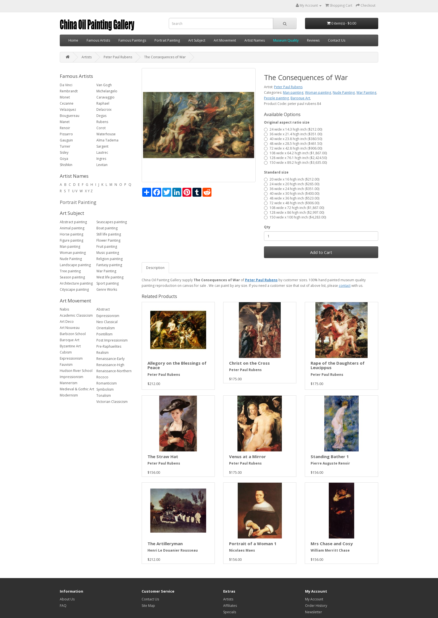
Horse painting (71, 234)
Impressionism (71, 376)
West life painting (109, 277)
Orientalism (105, 328)
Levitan (102, 164)
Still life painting (108, 234)
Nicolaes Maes (242, 550)
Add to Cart (321, 252)
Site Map (148, 605)
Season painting (72, 277)
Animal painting (72, 228)
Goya (64, 158)
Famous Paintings (132, 40)
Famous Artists (98, 40)
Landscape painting (75, 265)
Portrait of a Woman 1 (253, 543)
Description (155, 267)
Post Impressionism (112, 340)
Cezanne (66, 103)
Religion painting (109, 258)
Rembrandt (69, 91)
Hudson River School (76, 370)
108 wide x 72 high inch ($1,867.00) (294, 207)
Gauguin (66, 140)
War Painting (106, 271)
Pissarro (66, 134)
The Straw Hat (162, 456)
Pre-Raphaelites (108, 346)
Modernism (69, 395)
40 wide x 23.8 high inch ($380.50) (293, 138)
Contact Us (336, 40)
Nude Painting (71, 258)
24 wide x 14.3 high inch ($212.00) (293, 129)
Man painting (70, 246)
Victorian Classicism (112, 401)
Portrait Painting (167, 40)
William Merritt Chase (330, 550)
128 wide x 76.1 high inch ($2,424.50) (295, 157)
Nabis (64, 309)
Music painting (107, 252)
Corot (101, 128)
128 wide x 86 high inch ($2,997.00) (294, 212)
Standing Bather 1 (330, 456)
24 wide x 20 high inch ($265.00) (291, 184)
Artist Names (254, 40)
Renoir (65, 128)
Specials (229, 612)
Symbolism (105, 389)
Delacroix (103, 109)
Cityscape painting (74, 289)
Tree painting (70, 271)
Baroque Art (69, 340)
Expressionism (71, 358)
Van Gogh (104, 85)
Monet (65, 97)
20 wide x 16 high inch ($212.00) (291, 179)
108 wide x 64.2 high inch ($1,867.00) (295, 153)
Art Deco (67, 321)
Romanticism (106, 383)
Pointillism (104, 334)
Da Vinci (66, 85)
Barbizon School (73, 333)
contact (345, 285)
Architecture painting (76, 283)
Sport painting (107, 283)
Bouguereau (69, 115)
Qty (267, 227)
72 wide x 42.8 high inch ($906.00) (293, 148)
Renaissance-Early (110, 358)
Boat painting (107, 228)
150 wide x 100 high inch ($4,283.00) (295, 217)
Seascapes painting (111, 222)
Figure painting (71, 240)
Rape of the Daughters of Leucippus (338, 365)
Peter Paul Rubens (118, 57)
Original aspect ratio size (287, 122)
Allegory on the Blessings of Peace (176, 365)
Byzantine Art (70, 346)
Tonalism (103, 395)
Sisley (64, 152)
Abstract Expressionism (107, 312)
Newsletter (313, 612)
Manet (65, 121)
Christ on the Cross (249, 363)
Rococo (102, 377)
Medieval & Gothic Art (77, 389)
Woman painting (73, 252)
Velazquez (68, 109)
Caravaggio (105, 97)
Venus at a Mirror (247, 456)
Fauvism (66, 364)
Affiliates (230, 605)
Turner (65, 146)
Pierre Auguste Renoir (330, 463)
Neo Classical (107, 321)
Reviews (313, 40)
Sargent (102, 146)
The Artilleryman (165, 543)
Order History (316, 605)
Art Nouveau (70, 327)
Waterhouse (106, 134)
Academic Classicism (76, 315)
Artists (87, 57)
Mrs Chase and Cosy (332, 543)
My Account (314, 599)
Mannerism (68, 383)
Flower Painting (108, 240)
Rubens (102, 121)
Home (73, 40)
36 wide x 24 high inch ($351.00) (291, 188)
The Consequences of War (165, 57)
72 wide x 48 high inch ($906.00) (291, 203)
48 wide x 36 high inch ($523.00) (291, 198)
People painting (276, 98)
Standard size (276, 172)
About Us (67, 599)
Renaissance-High (110, 364)
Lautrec (102, 152)
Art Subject (196, 40)
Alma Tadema (107, 140)
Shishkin (66, 164)
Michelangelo (106, 91)
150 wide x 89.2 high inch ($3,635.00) (295, 162)
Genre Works (106, 289)
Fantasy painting (109, 265)
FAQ (63, 605)
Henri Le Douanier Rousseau (172, 550)
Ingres (101, 158)
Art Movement (225, 40)
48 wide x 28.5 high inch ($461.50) (293, 143)
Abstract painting (73, 222)
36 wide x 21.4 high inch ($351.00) (293, 134)
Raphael (102, 103)
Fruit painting (106, 246)
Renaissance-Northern (114, 371)
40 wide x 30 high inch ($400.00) (291, 193)
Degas (101, 115)
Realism (102, 352)
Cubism (66, 352)
